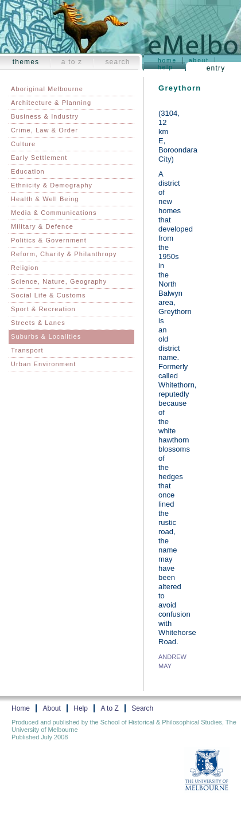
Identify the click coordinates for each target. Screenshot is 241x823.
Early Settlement (39, 157)
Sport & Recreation (43, 308)
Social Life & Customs (48, 295)
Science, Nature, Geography (59, 281)
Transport (27, 350)
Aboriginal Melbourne (47, 88)
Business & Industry (45, 116)
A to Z (72, 62)
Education (28, 171)
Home (167, 60)
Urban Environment (43, 363)
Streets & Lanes (38, 322)
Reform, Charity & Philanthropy (64, 253)
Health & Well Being (45, 198)
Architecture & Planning (51, 102)
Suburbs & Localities (46, 336)
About (199, 60)
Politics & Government (49, 240)
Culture (23, 143)
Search (117, 62)
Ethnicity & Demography (51, 185)
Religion (25, 267)
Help (165, 67)
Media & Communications (54, 212)
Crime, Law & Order (44, 130)
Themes (26, 62)
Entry (216, 68)
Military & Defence (42, 226)
